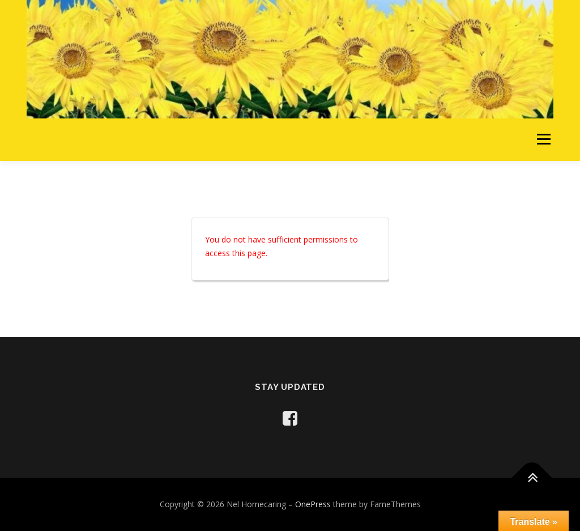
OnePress (313, 504)
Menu (543, 139)
